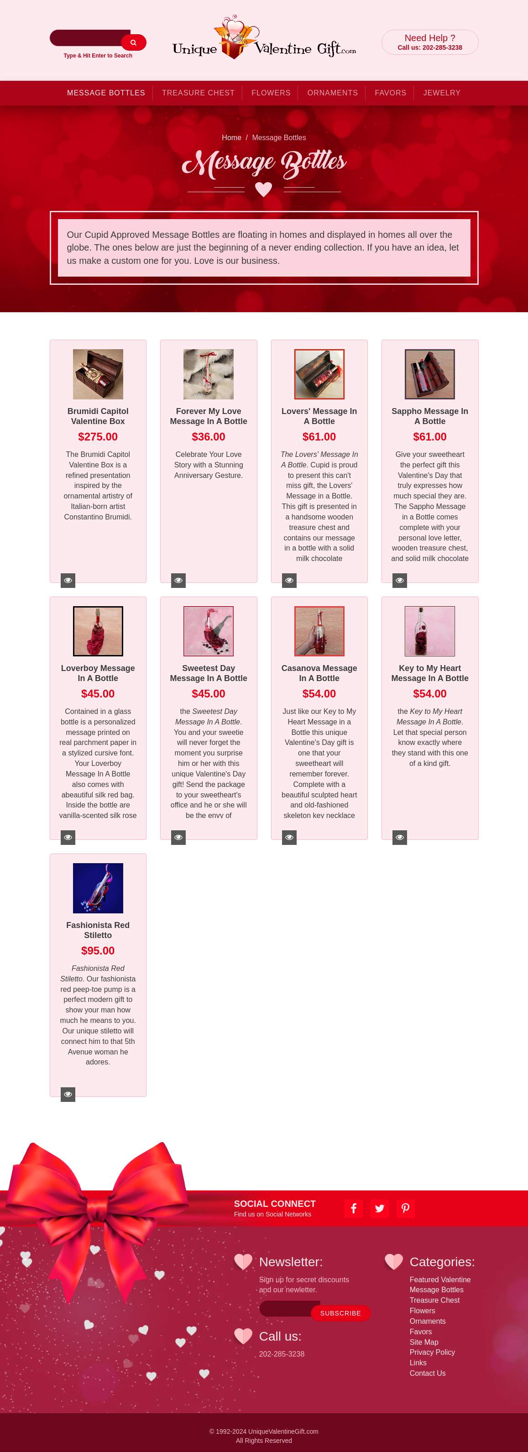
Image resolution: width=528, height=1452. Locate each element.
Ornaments (333, 86)
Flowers (271, 86)
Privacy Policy (432, 1345)
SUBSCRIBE (340, 1306)
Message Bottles (106, 86)
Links (418, 1356)
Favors (391, 86)
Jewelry (442, 86)
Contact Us (428, 1366)
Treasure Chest (198, 86)
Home (231, 131)
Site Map (424, 1335)
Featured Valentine (440, 1273)
